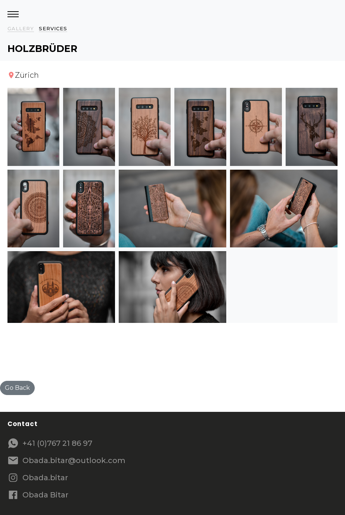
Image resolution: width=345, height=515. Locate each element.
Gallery (20, 28)
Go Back (17, 387)
